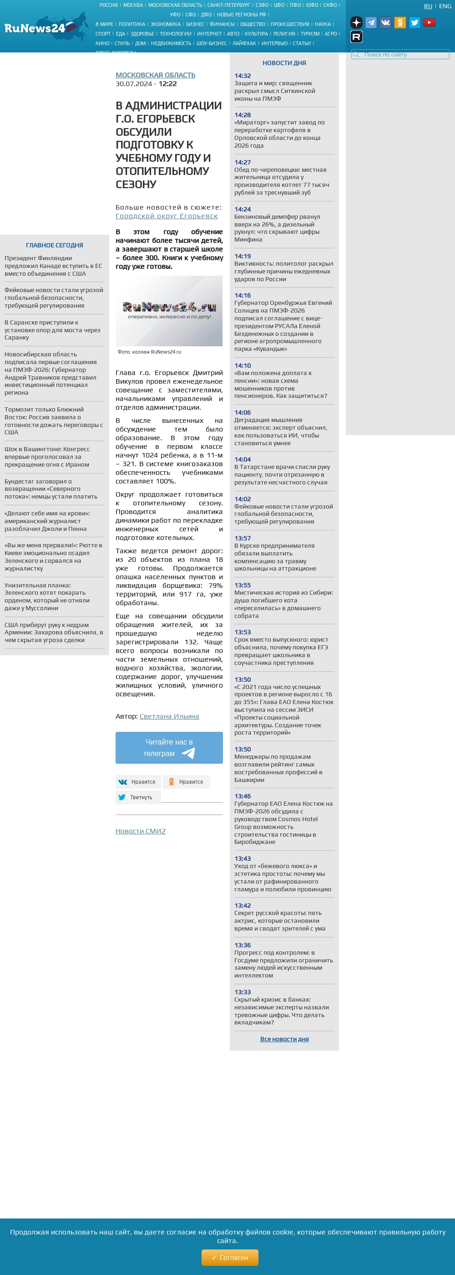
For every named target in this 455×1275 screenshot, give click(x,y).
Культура (256, 33)
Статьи (302, 43)
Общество (252, 24)
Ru (428, 6)
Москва (133, 5)
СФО (191, 14)
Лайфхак (244, 43)
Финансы (222, 24)
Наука (323, 24)
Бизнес (195, 24)
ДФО (206, 14)
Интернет (209, 33)
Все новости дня (284, 1039)
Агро (331, 33)
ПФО (295, 5)
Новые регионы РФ (241, 14)
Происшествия (290, 24)
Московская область (175, 5)
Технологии (176, 33)
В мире (104, 24)
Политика (132, 24)
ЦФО (279, 5)
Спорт (103, 33)
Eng (445, 6)
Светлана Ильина (169, 716)
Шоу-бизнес (212, 43)
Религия (284, 33)
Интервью (275, 43)
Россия (109, 5)
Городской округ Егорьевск (167, 215)
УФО (175, 14)
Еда (120, 33)
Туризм (310, 33)
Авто (233, 33)
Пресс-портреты (116, 53)
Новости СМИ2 (141, 831)
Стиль (122, 43)
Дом (140, 43)
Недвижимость (171, 43)
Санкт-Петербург (228, 5)
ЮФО (312, 5)
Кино (102, 43)
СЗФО (262, 5)
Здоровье (142, 33)
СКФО (330, 5)
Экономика (166, 24)
